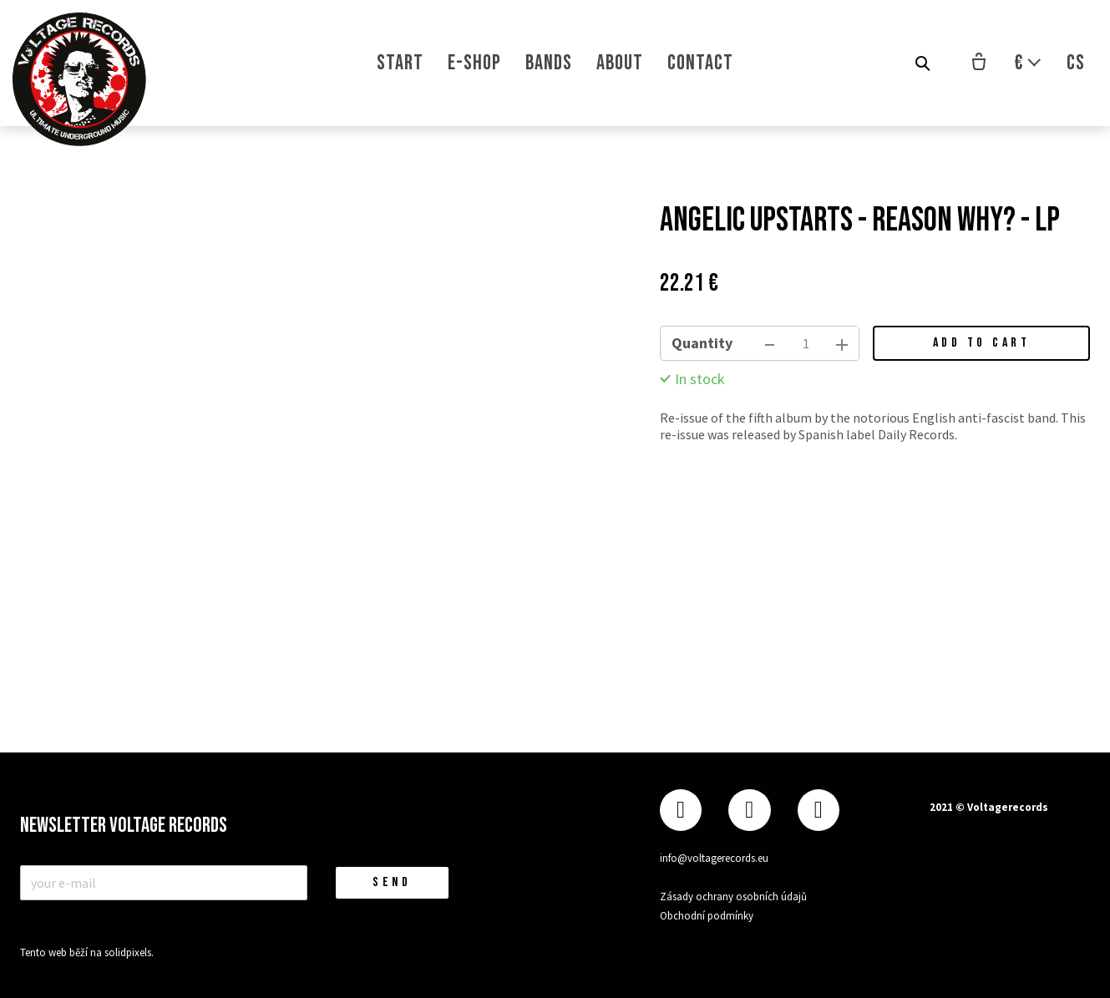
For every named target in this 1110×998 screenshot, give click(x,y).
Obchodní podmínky (706, 914)
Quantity (702, 342)
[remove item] (770, 343)
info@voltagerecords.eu (714, 857)
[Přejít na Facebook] (681, 809)
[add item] (842, 343)
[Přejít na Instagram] (749, 809)
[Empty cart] (978, 63)
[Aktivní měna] (1028, 63)
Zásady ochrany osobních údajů (733, 896)
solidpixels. (129, 952)
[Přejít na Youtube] (818, 809)
